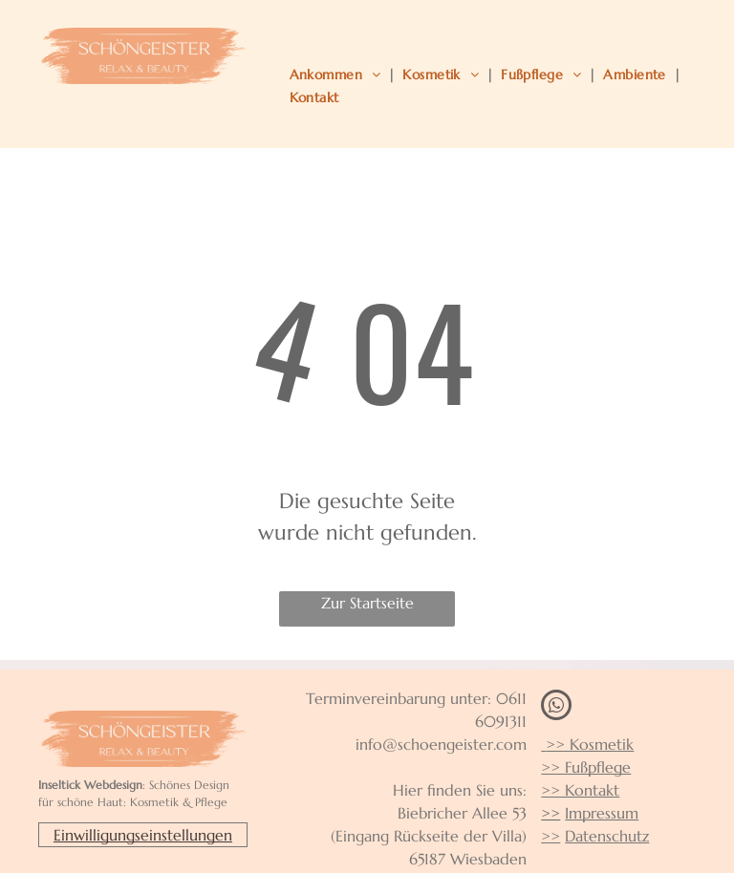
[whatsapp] (556, 707)
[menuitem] (339, 74)
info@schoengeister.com (441, 744)
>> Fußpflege (586, 767)
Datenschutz (607, 835)
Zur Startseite (367, 602)
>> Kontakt (580, 789)
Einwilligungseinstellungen (143, 834)
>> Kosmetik (587, 744)
